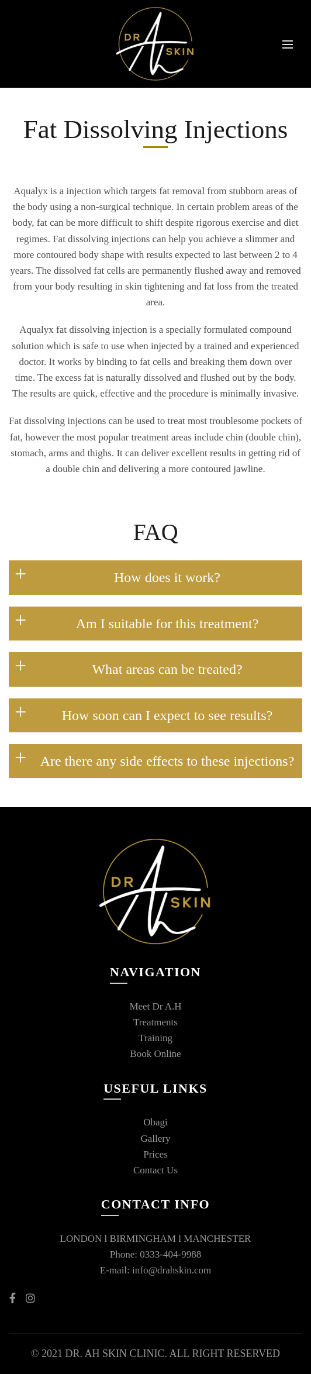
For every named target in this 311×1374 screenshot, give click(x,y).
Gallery (156, 1138)
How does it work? (167, 577)
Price (153, 1154)
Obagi (155, 1122)
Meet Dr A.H (155, 1006)
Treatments (155, 1022)
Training (155, 1038)
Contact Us (155, 1170)
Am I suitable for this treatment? (167, 623)
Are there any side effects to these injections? (167, 761)
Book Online (155, 1053)
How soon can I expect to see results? (167, 715)
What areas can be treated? (167, 669)
